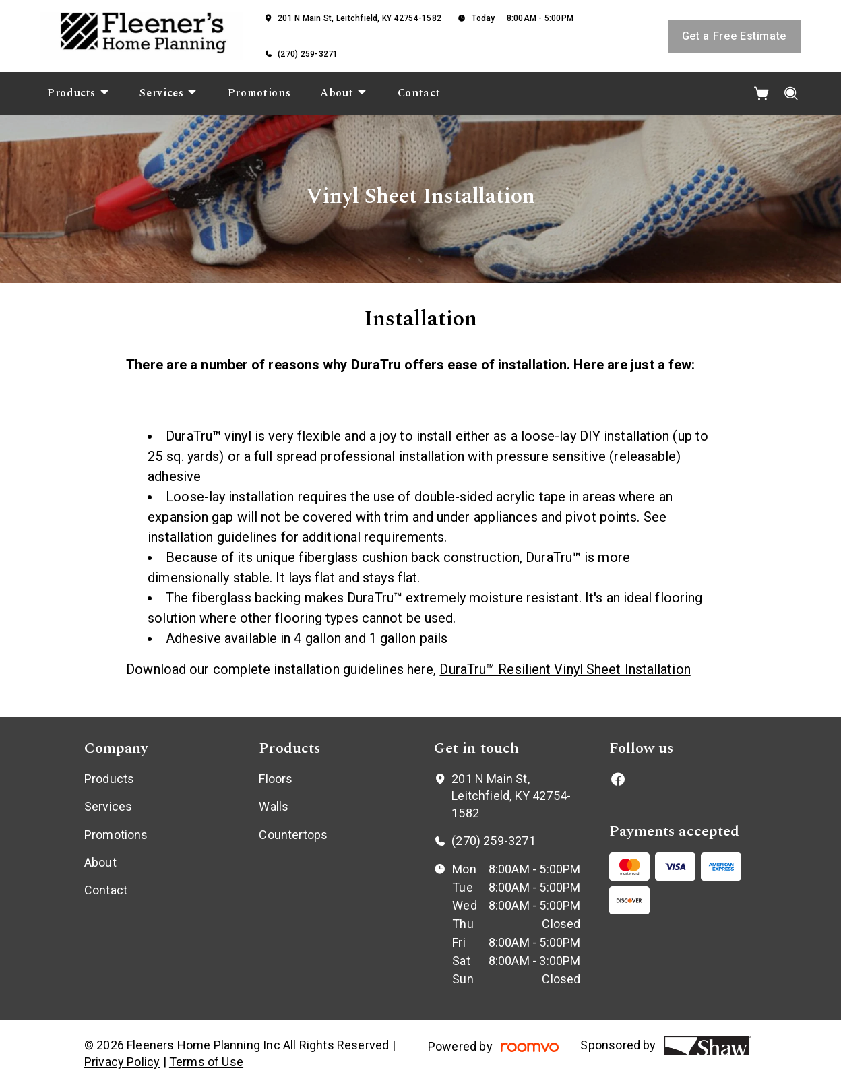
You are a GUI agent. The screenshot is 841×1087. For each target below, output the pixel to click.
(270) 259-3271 (308, 54)
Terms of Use (206, 1062)
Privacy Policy (122, 1062)
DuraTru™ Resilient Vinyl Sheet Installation (564, 669)
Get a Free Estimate (734, 36)
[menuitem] (78, 93)
